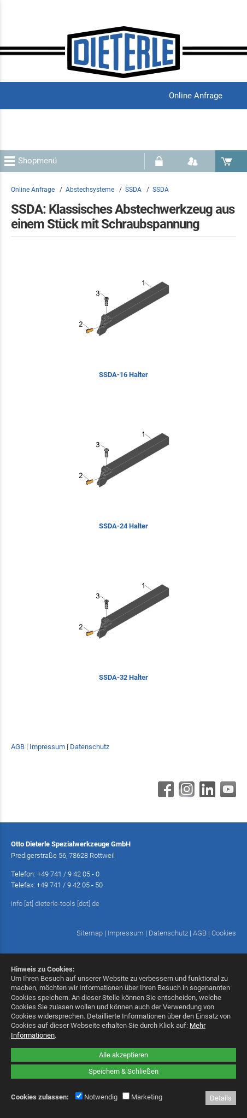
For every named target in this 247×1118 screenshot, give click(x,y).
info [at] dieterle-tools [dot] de (55, 903)
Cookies (223, 933)
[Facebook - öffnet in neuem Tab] (164, 794)
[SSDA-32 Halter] (123, 626)
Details (221, 1098)
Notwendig (96, 1097)
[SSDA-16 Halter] (123, 323)
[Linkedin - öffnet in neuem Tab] (206, 794)
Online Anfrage (33, 189)
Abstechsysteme (90, 189)
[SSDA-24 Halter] (123, 475)
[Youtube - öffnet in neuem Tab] (226, 794)
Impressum (47, 747)
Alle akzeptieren (123, 1055)
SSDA (133, 189)
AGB (18, 747)
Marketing (142, 1097)
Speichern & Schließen (123, 1071)
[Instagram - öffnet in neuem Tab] (185, 794)
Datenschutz (89, 747)
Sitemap (90, 933)
